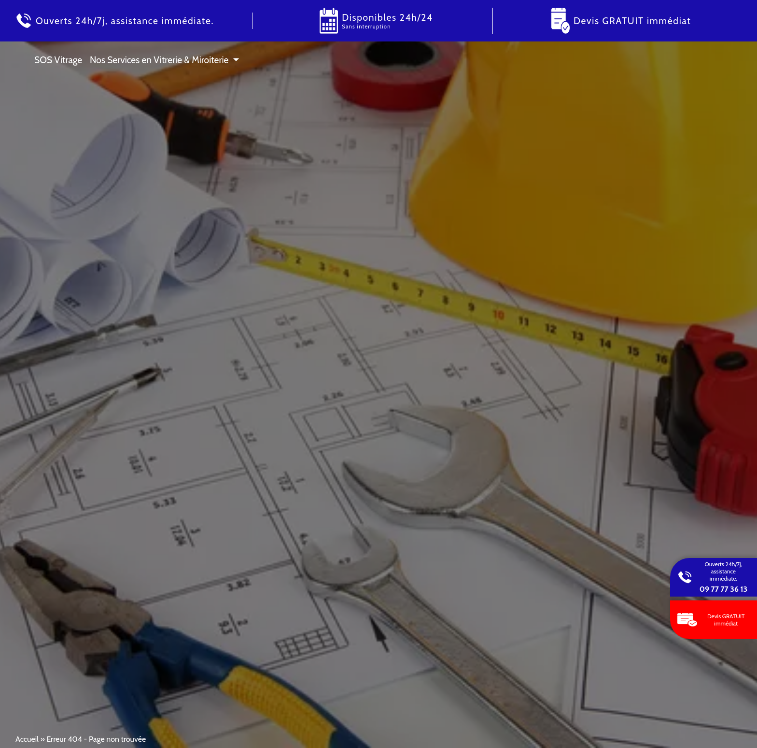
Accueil (27, 739)
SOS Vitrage (58, 60)
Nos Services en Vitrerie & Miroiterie (159, 60)
